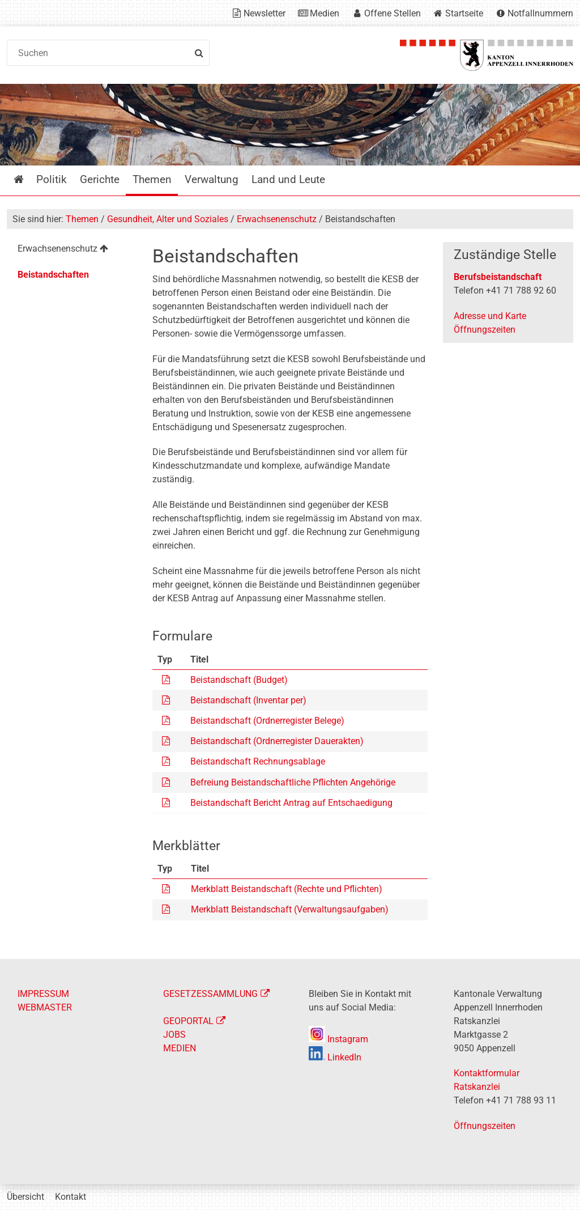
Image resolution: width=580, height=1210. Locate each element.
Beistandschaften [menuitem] (53, 274)
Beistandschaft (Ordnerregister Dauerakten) (277, 741)
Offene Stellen (392, 13)
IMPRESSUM (43, 993)
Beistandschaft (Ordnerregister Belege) (267, 720)
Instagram (338, 1039)
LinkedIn (335, 1057)
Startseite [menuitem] (27, 179)
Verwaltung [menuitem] (211, 179)
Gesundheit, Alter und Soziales (167, 219)
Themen (82, 219)
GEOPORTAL (188, 1021)
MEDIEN (179, 1048)
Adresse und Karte (490, 316)
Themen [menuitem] (152, 179)
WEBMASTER (45, 1007)
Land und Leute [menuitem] (288, 179)
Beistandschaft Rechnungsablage (257, 761)
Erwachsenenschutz (277, 219)
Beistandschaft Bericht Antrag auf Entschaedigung (291, 802)
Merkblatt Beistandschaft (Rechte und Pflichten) (286, 889)
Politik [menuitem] (51, 179)
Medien (324, 13)
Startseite (464, 13)
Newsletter (264, 13)
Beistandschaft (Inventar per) (248, 700)
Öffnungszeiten (484, 329)
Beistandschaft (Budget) (239, 679)
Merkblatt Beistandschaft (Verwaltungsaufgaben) (290, 909)
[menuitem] (72, 250)
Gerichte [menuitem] (100, 179)
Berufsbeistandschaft (497, 276)
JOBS (174, 1034)
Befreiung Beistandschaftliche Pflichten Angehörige (292, 782)
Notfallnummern (540, 13)
